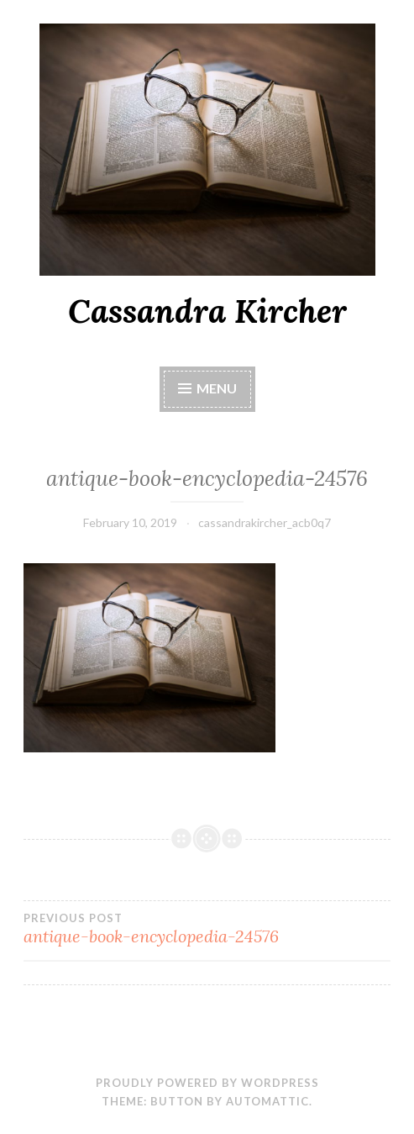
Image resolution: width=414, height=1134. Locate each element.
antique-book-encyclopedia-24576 (207, 929)
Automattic (267, 1101)
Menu (217, 388)
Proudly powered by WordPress (207, 1082)
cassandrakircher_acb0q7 (264, 522)
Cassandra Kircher (207, 311)
